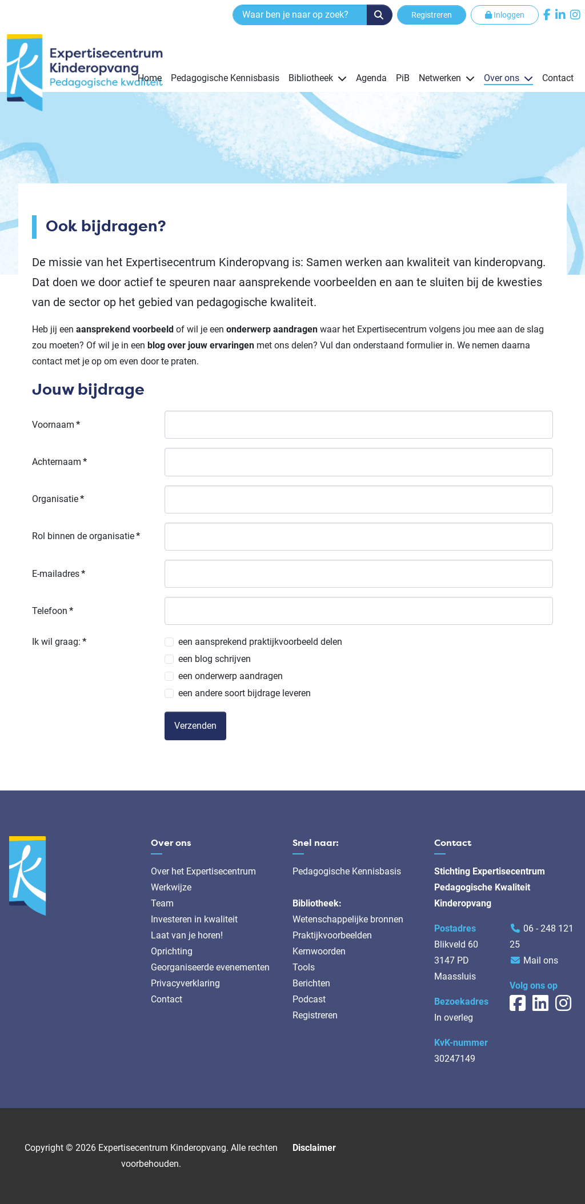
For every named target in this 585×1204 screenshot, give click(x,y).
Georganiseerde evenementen (210, 967)
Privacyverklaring (185, 983)
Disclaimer (314, 1147)
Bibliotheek (311, 78)
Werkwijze (171, 887)
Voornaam (56, 424)
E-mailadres (58, 573)
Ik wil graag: (59, 641)
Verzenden (195, 725)
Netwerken (440, 78)
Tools (303, 967)
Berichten (311, 983)
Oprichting (172, 951)
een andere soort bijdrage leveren (244, 693)
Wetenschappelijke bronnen (347, 919)
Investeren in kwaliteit (194, 919)
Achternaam (59, 461)
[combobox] (300, 15)
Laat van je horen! (187, 935)
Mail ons (540, 960)
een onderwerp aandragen (230, 676)
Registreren (431, 14)
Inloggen (504, 14)
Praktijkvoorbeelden (332, 935)
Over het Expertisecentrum (203, 871)
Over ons (501, 78)
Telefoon (52, 610)
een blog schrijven (214, 658)
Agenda (371, 78)
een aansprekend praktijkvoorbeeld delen (260, 641)
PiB (403, 78)
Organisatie (58, 498)
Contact (558, 78)
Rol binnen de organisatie (86, 536)
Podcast (309, 999)
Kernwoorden (319, 951)
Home (150, 78)
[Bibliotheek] (340, 78)
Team (162, 903)
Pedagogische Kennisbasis (225, 78)
